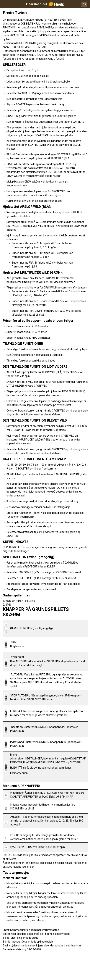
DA (84, 4)
